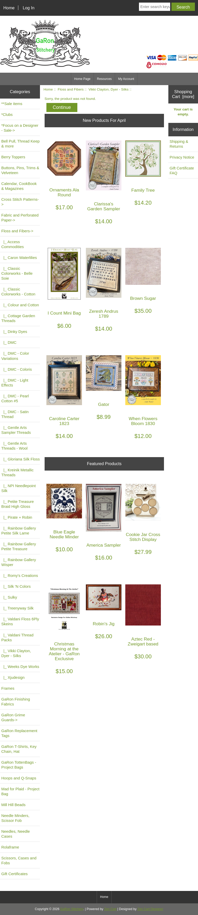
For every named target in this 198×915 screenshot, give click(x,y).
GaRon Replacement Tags (19, 733)
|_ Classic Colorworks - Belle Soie (16, 273)
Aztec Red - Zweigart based (143, 641)
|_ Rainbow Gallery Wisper (18, 562)
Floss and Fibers (71, 89)
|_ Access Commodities (12, 244)
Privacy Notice (182, 157)
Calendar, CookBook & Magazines (19, 186)
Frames (7, 688)
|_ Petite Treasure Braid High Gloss (17, 504)
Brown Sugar (143, 298)
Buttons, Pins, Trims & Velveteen (20, 170)
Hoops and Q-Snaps (18, 778)
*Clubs (7, 114)
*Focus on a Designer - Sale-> (19, 127)
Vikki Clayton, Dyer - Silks (108, 89)
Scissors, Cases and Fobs (18, 860)
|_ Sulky (9, 597)
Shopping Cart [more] (183, 94)
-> (17, 231)
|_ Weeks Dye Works (20, 666)
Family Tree (143, 190)
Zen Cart (110, 909)
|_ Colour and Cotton (20, 305)
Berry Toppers (13, 157)
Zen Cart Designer (150, 909)
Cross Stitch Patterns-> (20, 201)
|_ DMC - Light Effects (14, 382)
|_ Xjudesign (12, 677)
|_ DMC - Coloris (16, 369)
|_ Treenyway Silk (17, 608)
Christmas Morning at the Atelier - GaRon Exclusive (64, 651)
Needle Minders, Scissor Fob (15, 818)
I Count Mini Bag (64, 313)
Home (9, 7)
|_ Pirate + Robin (16, 517)
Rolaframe (10, 847)
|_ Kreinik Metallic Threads (17, 472)
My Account (126, 79)
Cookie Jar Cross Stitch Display (143, 537)
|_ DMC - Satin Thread (15, 414)
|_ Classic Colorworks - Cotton (18, 291)
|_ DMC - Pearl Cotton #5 (15, 398)
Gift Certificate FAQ (182, 170)
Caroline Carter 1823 (64, 421)
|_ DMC (8, 342)
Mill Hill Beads (13, 804)
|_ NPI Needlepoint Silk (18, 488)
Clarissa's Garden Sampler (103, 206)
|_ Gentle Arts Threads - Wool (14, 445)
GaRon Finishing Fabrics (15, 701)
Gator (103, 404)
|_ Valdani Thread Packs (17, 637)
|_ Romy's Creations (19, 575)
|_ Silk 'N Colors (16, 586)
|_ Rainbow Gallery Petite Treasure (18, 546)
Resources (104, 79)
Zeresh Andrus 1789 (103, 314)
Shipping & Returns (179, 143)
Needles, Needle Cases (15, 833)
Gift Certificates (14, 874)
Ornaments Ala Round (64, 192)
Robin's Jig (104, 623)
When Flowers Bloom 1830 (143, 421)
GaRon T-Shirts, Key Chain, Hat (19, 749)
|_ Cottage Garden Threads (18, 318)
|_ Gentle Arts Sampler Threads (16, 430)
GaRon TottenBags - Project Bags (18, 764)
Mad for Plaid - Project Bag (20, 791)
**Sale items (11, 103)
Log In (28, 7)
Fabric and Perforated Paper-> (20, 217)
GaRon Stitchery (71, 909)
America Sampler (103, 545)
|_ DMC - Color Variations (15, 355)
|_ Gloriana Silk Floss (20, 459)
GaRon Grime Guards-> (13, 717)
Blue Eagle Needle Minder (64, 534)
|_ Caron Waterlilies (19, 257)
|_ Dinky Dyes (14, 331)
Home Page (82, 79)
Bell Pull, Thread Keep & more (20, 143)
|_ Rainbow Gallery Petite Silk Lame (18, 530)
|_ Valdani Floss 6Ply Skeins (20, 621)
